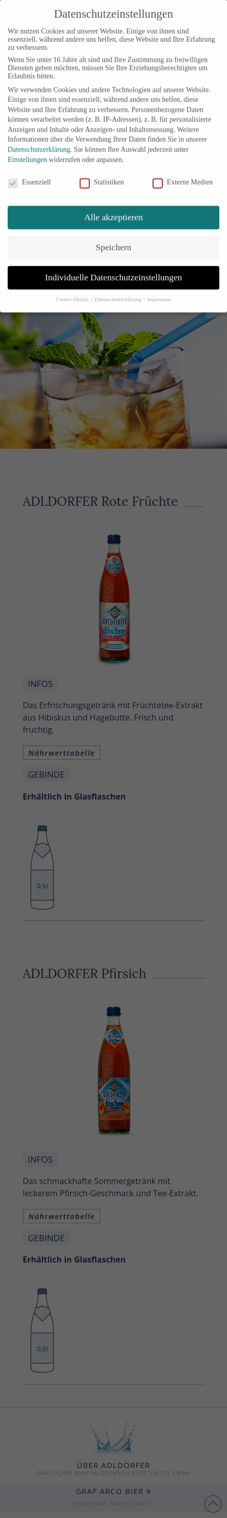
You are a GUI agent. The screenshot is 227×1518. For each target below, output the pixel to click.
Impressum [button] (159, 290)
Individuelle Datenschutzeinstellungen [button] (113, 268)
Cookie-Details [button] (73, 290)
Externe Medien (183, 173)
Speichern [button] (114, 238)
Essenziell (29, 173)
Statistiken (102, 173)
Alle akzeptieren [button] (113, 208)
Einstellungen (27, 151)
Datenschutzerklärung (39, 140)
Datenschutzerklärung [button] (118, 290)
